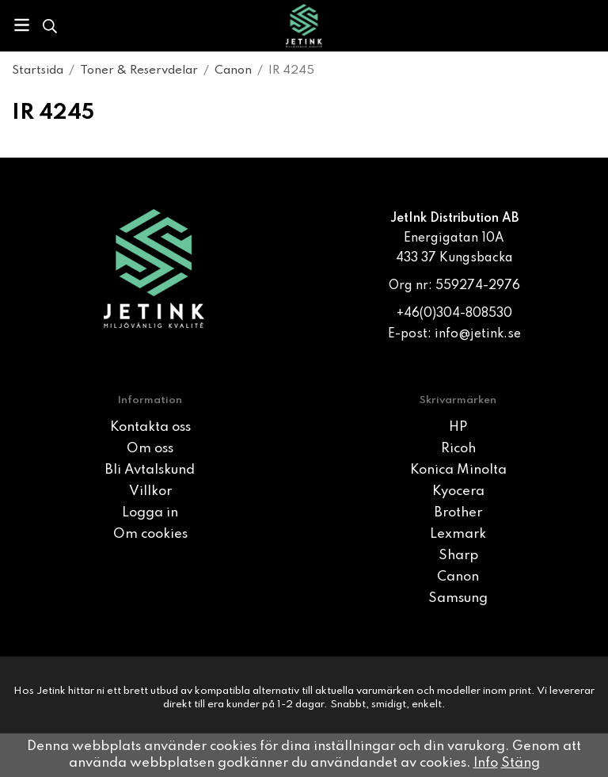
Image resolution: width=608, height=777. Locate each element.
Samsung (458, 598)
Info (485, 763)
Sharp (458, 555)
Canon (458, 577)
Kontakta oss (150, 427)
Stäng (520, 763)
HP (458, 427)
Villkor (150, 491)
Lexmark (458, 534)
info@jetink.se (478, 334)
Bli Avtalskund (150, 470)
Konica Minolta (458, 470)
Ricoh (458, 448)
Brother (458, 513)
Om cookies (150, 534)
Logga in (150, 513)
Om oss (150, 448)
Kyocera (458, 491)
